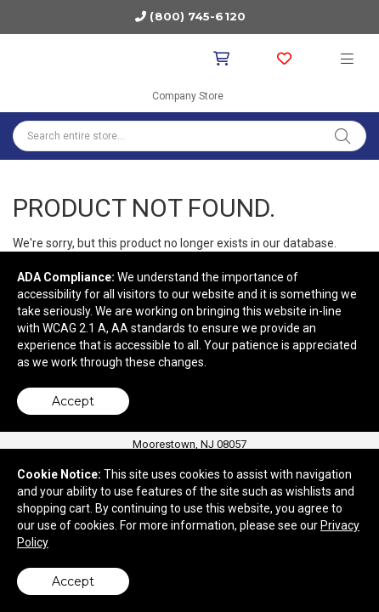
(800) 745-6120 (197, 16)
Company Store (187, 96)
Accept (73, 401)
